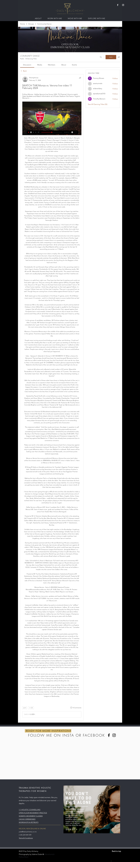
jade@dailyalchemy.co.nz (27, 832)
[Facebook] (109, 735)
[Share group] (118, 57)
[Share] (80, 77)
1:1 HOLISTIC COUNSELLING (29, 810)
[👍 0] (24, 707)
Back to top (116, 851)
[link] (27, 65)
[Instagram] (114, 735)
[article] (52, 397)
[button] (38, 18)
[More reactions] (31, 707)
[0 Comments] (75, 708)
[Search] (100, 57)
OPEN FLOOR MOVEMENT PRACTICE (33, 813)
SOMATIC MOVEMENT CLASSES (31, 816)
